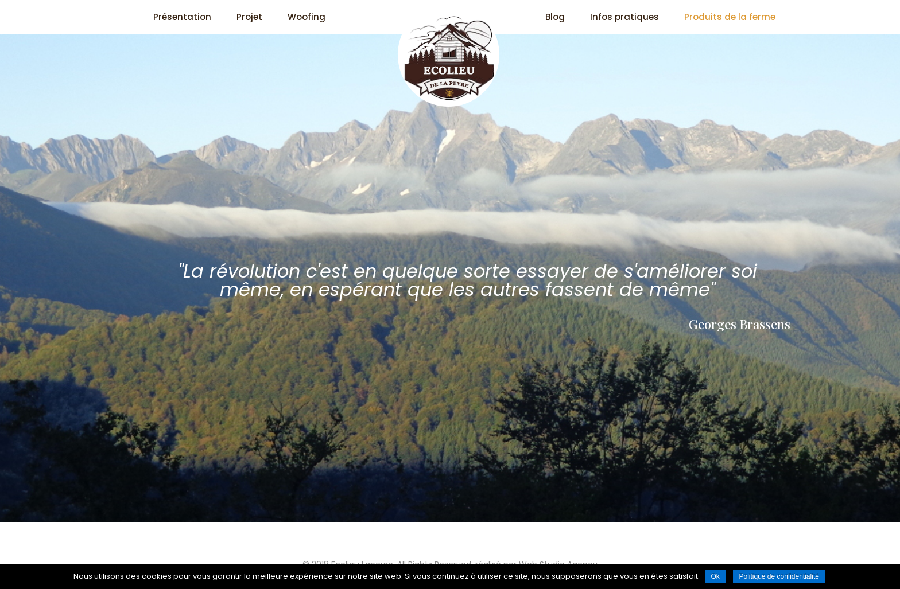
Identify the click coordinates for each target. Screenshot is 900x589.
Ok (715, 576)
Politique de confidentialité (778, 576)
